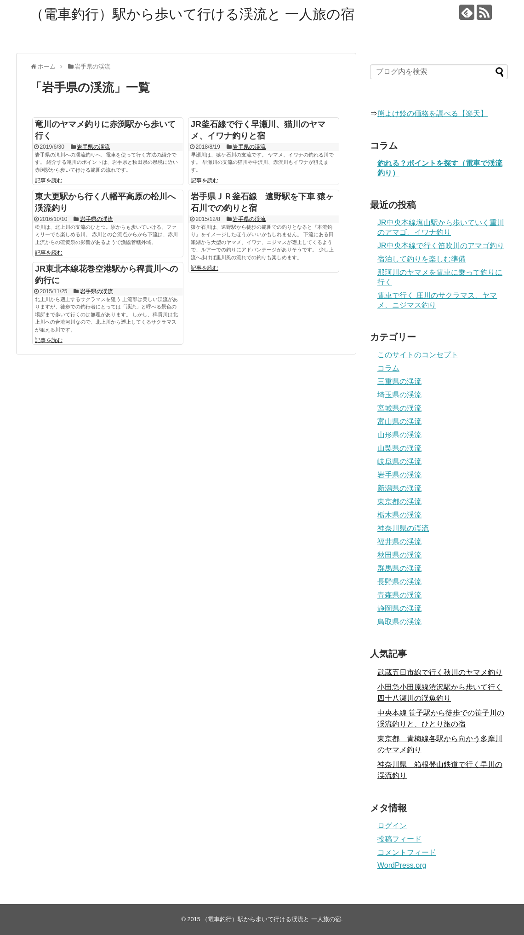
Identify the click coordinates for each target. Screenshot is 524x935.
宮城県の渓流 (399, 408)
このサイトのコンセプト (417, 355)
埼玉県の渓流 (399, 395)
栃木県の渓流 (399, 515)
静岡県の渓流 (399, 608)
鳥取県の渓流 (399, 622)
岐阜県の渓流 (399, 461)
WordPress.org (401, 865)
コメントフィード (406, 852)
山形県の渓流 (399, 435)
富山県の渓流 (399, 421)
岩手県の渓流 (93, 147)
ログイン (392, 826)
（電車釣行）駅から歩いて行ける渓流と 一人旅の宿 (192, 14)
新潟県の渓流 (399, 488)
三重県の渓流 (399, 381)
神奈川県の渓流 (403, 528)
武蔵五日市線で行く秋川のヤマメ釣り (439, 672)
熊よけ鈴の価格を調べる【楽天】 (432, 113)
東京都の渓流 (399, 501)
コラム (388, 368)
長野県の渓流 (399, 582)
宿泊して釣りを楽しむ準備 (421, 259)
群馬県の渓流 (399, 568)
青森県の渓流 (399, 595)
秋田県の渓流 (399, 555)
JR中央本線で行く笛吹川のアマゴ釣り (440, 246)
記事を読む (49, 180)
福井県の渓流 (399, 542)
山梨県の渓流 (399, 448)
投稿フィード (399, 839)
